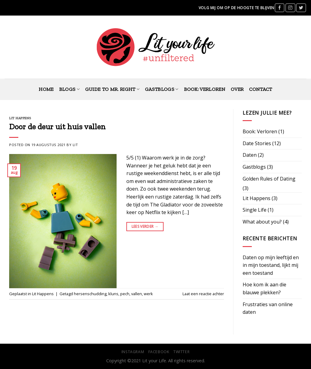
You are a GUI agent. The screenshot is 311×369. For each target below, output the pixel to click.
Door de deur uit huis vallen (57, 126)
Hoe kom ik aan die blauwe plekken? (264, 288)
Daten (250, 155)
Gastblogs (161, 89)
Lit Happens (20, 118)
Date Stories (257, 143)
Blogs (69, 89)
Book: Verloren (204, 89)
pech (124, 293)
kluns (113, 293)
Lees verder (145, 226)
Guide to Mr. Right (112, 89)
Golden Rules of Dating (269, 178)
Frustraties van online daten (268, 308)
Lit (75, 144)
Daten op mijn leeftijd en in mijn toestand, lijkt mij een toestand (271, 265)
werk (148, 293)
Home (46, 89)
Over (237, 89)
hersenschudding (90, 293)
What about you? (262, 221)
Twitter (181, 351)
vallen (136, 293)
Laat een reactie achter (203, 293)
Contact (260, 89)
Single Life (254, 209)
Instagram (132, 351)
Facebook (158, 351)
